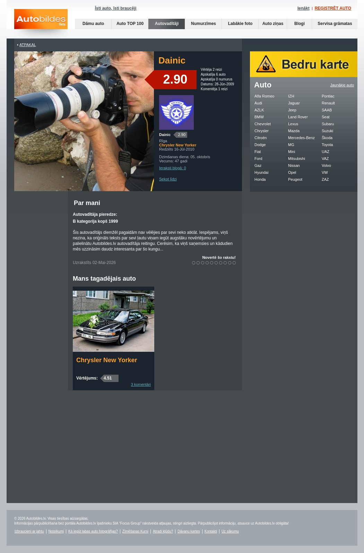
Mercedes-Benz (301, 138)
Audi (258, 103)
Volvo (326, 165)
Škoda (327, 138)
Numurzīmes (203, 23)
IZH (291, 96)
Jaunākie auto (342, 85)
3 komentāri (141, 384)
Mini (291, 152)
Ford (258, 158)
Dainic (165, 135)
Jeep (292, 110)
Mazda (294, 131)
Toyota (327, 145)
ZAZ (325, 179)
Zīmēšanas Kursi (135, 531)
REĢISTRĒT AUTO (333, 8)
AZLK (259, 110)
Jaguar (294, 103)
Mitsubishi (296, 158)
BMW (259, 117)
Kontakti (211, 531)
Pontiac (328, 96)
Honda (260, 179)
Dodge (260, 145)
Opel (292, 172)
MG (291, 145)
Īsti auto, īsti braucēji (115, 8)
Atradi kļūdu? (163, 531)
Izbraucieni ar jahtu (29, 531)
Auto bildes (41, 24)
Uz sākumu (230, 531)
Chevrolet (262, 124)
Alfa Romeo (264, 96)
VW (325, 172)
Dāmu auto (93, 23)
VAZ (325, 158)
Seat (326, 117)
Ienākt (303, 8)
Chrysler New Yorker (106, 360)
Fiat (257, 152)
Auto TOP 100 (130, 23)
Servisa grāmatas (335, 23)
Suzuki (327, 131)
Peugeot (295, 179)
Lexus (293, 124)
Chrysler (261, 131)
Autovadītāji (167, 23)
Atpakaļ (27, 45)
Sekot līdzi (168, 179)
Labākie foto (240, 23)
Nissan (294, 165)
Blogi (299, 23)
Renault (328, 103)
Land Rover (298, 117)
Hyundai (261, 172)
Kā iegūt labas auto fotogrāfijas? (93, 531)
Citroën (260, 138)
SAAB (327, 110)
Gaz (257, 165)
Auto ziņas (273, 23)
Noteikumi (56, 531)
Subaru (328, 124)
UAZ (325, 152)
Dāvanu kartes (188, 531)
